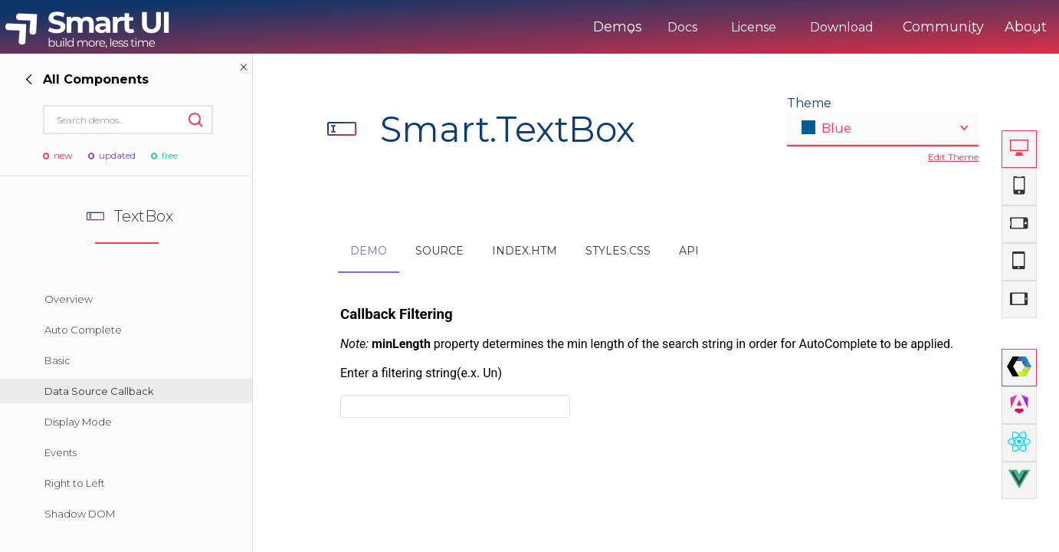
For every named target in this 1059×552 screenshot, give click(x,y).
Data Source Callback (99, 391)
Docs (628, 27)
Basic (57, 360)
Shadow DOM (79, 514)
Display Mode (78, 422)
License (699, 27)
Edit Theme (953, 157)
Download (787, 27)
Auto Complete (83, 330)
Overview (68, 299)
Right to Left (74, 483)
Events (60, 452)
